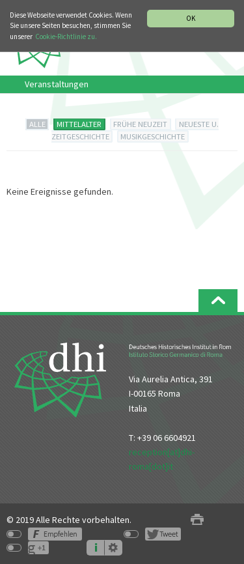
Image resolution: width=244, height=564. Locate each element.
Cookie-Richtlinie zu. (66, 36)
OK (190, 18)
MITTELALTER (79, 124)
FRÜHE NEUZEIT (140, 124)
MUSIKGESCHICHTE (152, 136)
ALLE (37, 124)
